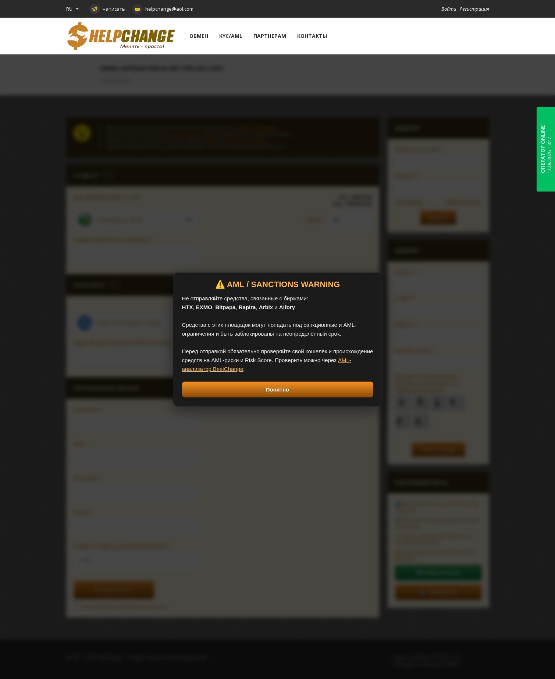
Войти (448, 9)
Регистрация (474, 9)
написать (114, 9)
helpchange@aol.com (169, 9)
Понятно (277, 389)
